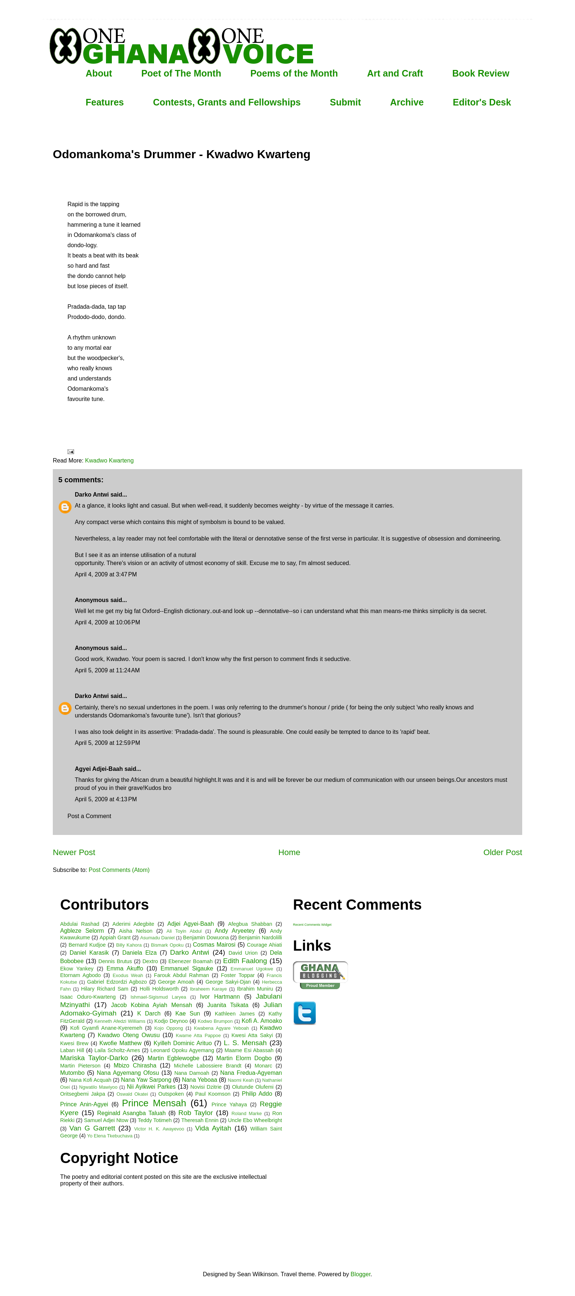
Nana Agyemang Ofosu (128, 1073)
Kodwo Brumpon (215, 1021)
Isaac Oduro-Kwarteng (88, 997)
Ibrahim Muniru (255, 989)
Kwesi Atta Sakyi (252, 1035)
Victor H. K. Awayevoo (159, 1129)
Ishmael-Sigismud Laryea (158, 997)
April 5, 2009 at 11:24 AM (107, 670)
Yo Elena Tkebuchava (110, 1136)
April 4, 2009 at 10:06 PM (107, 622)
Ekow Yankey (77, 969)
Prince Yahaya (229, 1104)
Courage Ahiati (264, 945)
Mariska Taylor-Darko (94, 1058)
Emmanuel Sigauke (187, 968)
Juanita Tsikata (227, 1005)
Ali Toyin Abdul (184, 931)
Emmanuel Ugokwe (252, 969)
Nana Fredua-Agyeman (251, 1073)
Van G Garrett (92, 1128)
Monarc (263, 1066)
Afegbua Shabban (250, 924)
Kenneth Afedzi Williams (120, 1021)
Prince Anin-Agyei (84, 1104)
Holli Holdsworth (159, 989)
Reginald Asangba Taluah (131, 1113)
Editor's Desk (482, 102)
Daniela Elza (139, 953)
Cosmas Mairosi (214, 945)
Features (105, 102)
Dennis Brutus (115, 961)
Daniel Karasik (89, 953)
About (99, 73)
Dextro (150, 961)
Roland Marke (246, 1113)
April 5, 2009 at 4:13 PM (106, 799)
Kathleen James (235, 1014)
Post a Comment (89, 816)
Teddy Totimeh (155, 1120)
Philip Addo (257, 1094)
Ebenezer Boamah (190, 961)
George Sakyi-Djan (228, 982)
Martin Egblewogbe (173, 1058)
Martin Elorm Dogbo (244, 1058)
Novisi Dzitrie (205, 1087)
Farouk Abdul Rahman (181, 975)
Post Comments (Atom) (119, 870)
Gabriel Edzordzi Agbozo (117, 982)
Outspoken (171, 1094)
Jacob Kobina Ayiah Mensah (151, 1005)
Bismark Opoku (167, 945)
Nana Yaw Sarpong (146, 1080)
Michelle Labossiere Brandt (207, 1066)
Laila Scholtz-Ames (117, 1050)
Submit (345, 102)
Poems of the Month (294, 73)
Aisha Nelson (136, 931)
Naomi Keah (241, 1080)
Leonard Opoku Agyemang (182, 1050)
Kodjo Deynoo (171, 1021)
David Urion (242, 953)
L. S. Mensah (245, 1043)
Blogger (360, 1274)
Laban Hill (72, 1050)
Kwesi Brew (74, 1043)
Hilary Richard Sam (104, 989)
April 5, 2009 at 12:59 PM (107, 743)
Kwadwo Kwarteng (109, 460)
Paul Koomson (212, 1094)
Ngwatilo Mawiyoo (98, 1087)
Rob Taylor (195, 1113)
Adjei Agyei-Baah (190, 924)
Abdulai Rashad (79, 924)
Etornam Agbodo (80, 975)
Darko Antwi (92, 494)
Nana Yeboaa (199, 1080)
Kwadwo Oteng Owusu (129, 1035)
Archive (407, 102)
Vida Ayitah (213, 1128)
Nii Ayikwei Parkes (151, 1087)
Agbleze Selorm (82, 931)
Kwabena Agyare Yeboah (221, 1028)
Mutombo (72, 1073)
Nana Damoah (191, 1073)
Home (289, 852)
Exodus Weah (128, 975)
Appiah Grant (115, 937)
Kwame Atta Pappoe (198, 1035)
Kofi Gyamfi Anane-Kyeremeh (106, 1028)
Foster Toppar (238, 975)
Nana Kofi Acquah (90, 1080)
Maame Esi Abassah (249, 1050)
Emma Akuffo (125, 968)
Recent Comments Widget (312, 924)
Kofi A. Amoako (262, 1021)
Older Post (502, 852)
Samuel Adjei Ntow (106, 1120)
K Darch (149, 1013)
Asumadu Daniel (157, 937)
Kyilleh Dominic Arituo (183, 1043)
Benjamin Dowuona (206, 937)
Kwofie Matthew (120, 1043)
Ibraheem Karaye (208, 989)
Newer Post (74, 852)
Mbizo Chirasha (135, 1065)
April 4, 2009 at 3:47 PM (106, 574)
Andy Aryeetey (235, 931)
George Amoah (176, 982)
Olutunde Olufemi (253, 1087)
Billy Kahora (129, 945)
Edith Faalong (245, 961)
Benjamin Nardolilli (260, 937)
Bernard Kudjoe (87, 945)
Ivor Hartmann (220, 997)
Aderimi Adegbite (133, 924)
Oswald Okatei (132, 1094)
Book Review (480, 73)
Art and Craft (395, 73)
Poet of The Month (181, 73)
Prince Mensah (154, 1103)
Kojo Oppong (168, 1028)
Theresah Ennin (200, 1120)
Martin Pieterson (80, 1066)
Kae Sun (187, 1013)
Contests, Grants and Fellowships (227, 102)
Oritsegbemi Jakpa (82, 1094)
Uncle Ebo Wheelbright (255, 1120)
